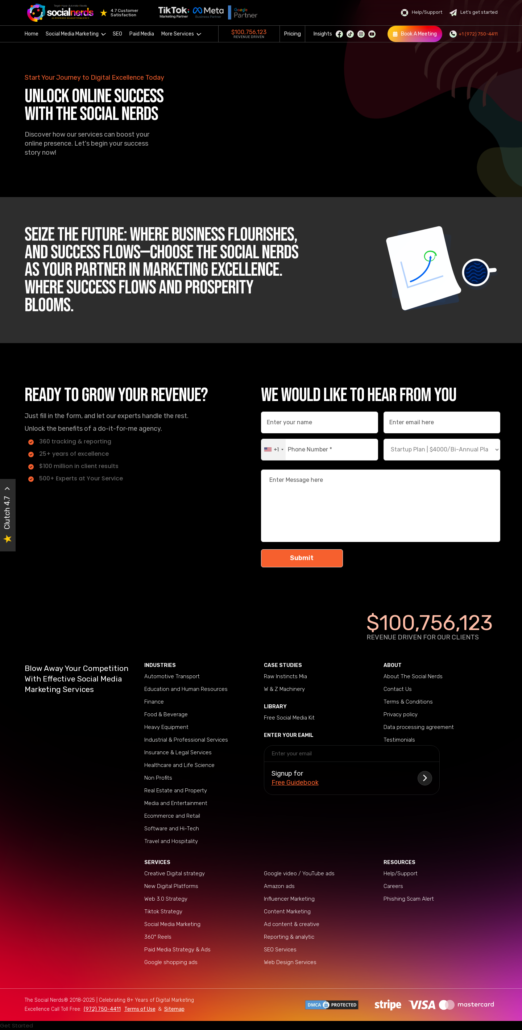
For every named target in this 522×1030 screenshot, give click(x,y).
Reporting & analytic (289, 937)
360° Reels (157, 937)
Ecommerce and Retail (172, 816)
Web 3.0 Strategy (165, 899)
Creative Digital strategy (174, 873)
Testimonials (399, 740)
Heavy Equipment (166, 727)
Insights (323, 34)
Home (31, 34)
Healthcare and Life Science (179, 765)
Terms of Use (140, 1009)
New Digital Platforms (171, 886)
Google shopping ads (171, 962)
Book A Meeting (415, 34)
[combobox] (273, 449)
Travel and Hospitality (171, 841)
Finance (154, 702)
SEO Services (280, 949)
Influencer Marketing (289, 899)
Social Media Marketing (75, 34)
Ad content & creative (291, 924)
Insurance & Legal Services (178, 752)
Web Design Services (290, 962)
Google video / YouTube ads (299, 873)
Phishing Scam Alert (409, 899)
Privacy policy (401, 714)
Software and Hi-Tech (171, 828)
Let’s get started (474, 12)
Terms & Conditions (408, 702)
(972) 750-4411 (102, 1009)
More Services (181, 34)
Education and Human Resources (186, 689)
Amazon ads (279, 886)
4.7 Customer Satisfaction (124, 12)
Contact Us (398, 689)
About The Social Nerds (413, 676)
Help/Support (421, 12)
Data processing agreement (419, 727)
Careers (393, 886)
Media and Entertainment (175, 803)
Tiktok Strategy (163, 911)
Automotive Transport (172, 676)
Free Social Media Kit (289, 717)
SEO (117, 34)
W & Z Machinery (284, 689)
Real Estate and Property (175, 790)
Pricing (292, 33)
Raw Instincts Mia (285, 676)
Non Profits (158, 778)
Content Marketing (287, 911)
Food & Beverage (166, 714)
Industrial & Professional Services (186, 740)
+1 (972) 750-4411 (474, 34)
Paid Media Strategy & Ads (177, 949)
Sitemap (174, 1009)
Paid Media (141, 34)
